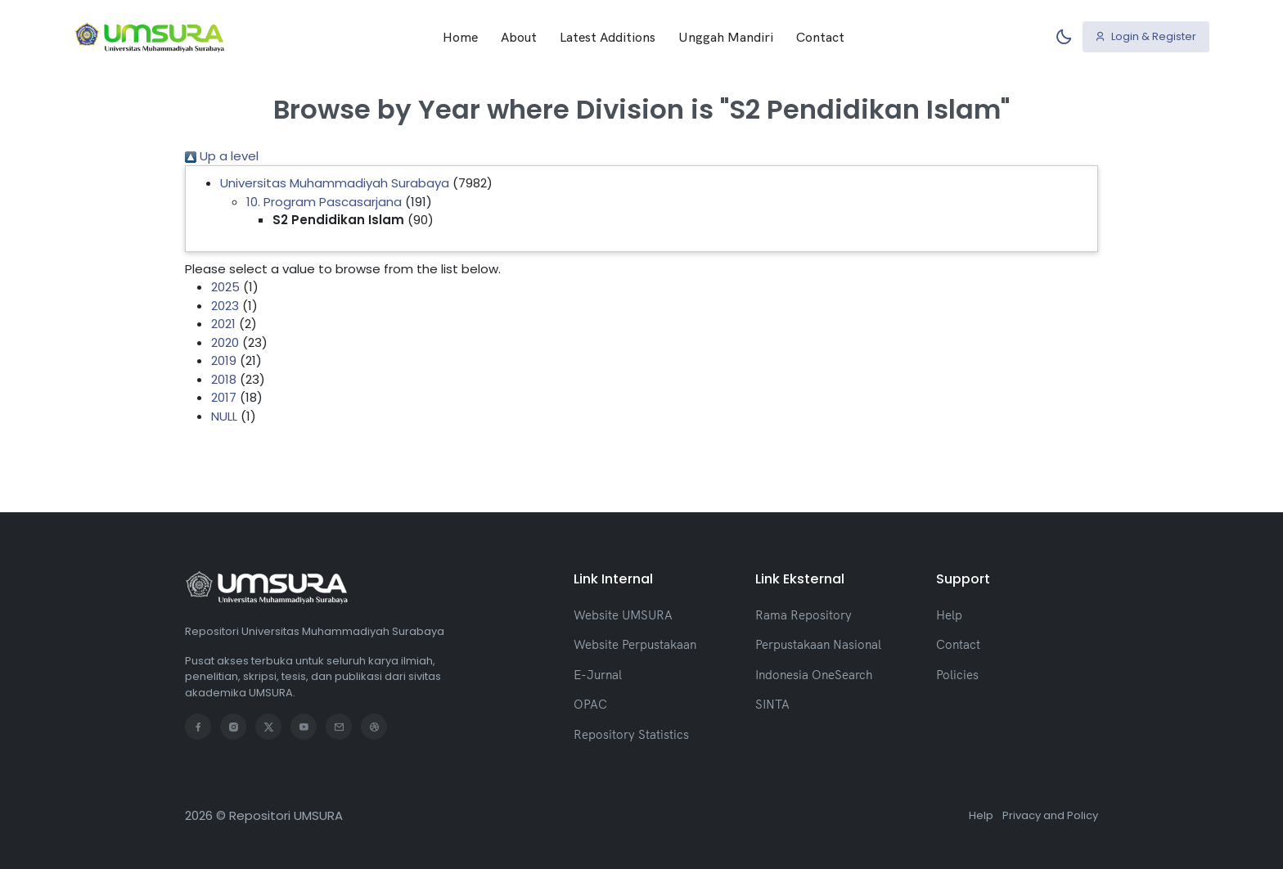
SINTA (772, 704)
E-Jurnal (598, 674)
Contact (820, 37)
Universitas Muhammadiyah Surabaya (334, 182)
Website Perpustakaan (635, 644)
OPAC (590, 704)
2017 (223, 397)
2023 (225, 305)
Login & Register (1145, 36)
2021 (223, 323)
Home (460, 37)
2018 (223, 379)
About (519, 37)
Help (949, 615)
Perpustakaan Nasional (818, 644)
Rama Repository (803, 615)
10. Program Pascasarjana (324, 201)
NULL (224, 416)
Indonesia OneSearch (813, 674)
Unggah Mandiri (725, 37)
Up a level (222, 155)
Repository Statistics (631, 734)
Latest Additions (607, 37)
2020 (225, 342)
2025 (225, 286)
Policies (957, 674)
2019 (223, 360)
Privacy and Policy (1050, 815)
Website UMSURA (623, 615)
